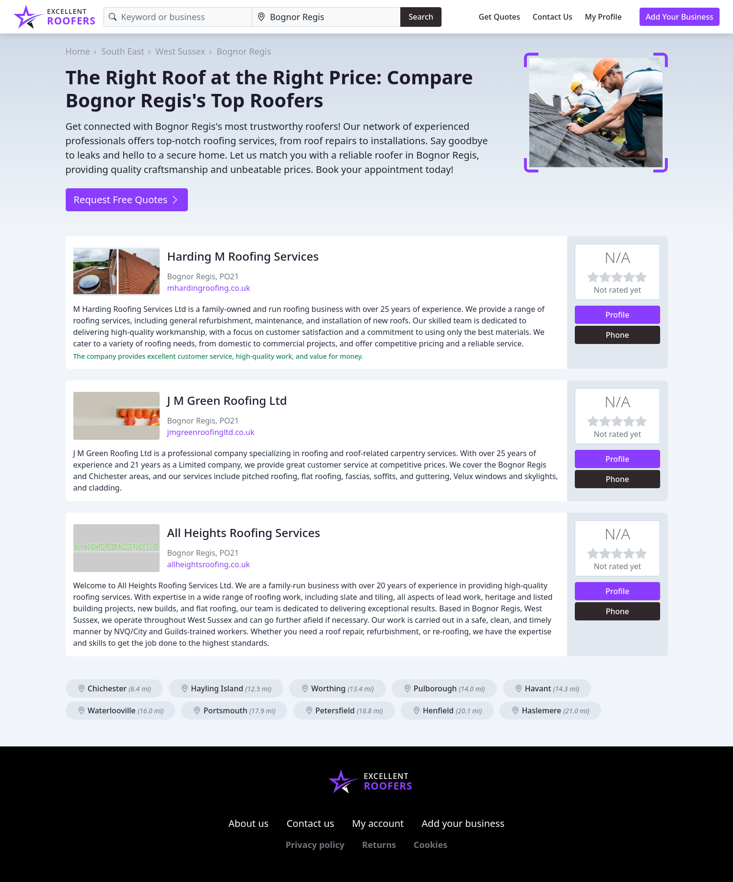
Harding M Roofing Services (243, 256)
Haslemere (550, 710)
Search (420, 16)
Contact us (311, 823)
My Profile (603, 16)
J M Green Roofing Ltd (227, 400)
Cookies (430, 844)
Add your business (463, 823)
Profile (617, 314)
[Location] (326, 17)
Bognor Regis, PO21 (203, 276)
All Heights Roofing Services (243, 532)
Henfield (447, 710)
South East (122, 51)
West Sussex (180, 51)
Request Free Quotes (127, 199)
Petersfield (344, 710)
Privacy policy (315, 844)
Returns (379, 844)
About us (249, 823)
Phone (617, 335)
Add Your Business (679, 16)
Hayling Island (226, 688)
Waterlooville (121, 710)
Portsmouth (234, 710)
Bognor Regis (244, 51)
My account (378, 823)
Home (78, 51)
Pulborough (444, 688)
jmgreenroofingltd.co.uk (211, 432)
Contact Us (552, 16)
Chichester (114, 688)
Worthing (337, 688)
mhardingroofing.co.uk (208, 288)
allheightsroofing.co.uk (208, 564)
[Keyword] (178, 17)
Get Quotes (500, 16)
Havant (547, 688)
